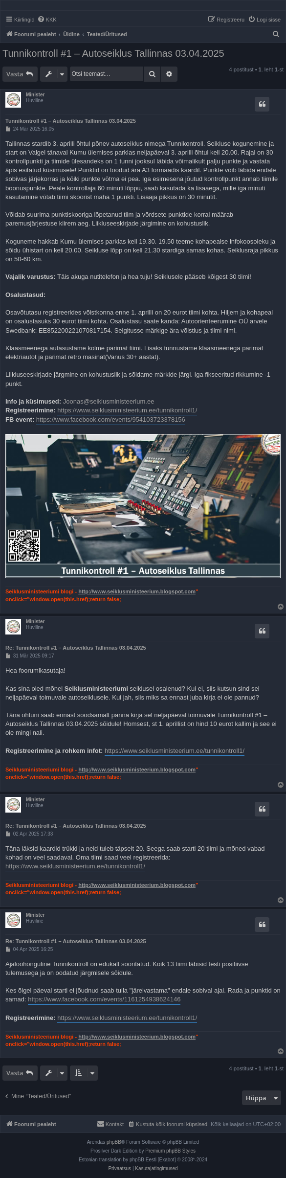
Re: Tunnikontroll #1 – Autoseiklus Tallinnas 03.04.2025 (75, 648)
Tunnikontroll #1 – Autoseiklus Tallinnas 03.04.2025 (113, 53)
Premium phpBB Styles (170, 1151)
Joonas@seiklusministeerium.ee (108, 401)
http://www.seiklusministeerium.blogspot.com (137, 591)
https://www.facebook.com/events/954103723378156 (110, 419)
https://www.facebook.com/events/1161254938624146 (104, 999)
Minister (35, 94)
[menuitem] (47, 19)
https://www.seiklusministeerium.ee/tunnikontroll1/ (127, 410)
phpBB (114, 1142)
